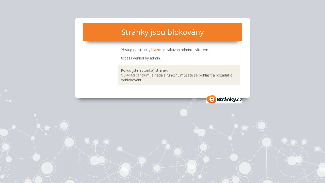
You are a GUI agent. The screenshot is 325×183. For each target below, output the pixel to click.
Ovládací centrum (135, 75)
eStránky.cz (224, 99)
